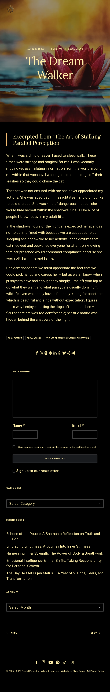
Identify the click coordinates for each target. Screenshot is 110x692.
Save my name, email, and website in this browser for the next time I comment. (57, 447)
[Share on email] (73, 353)
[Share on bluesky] (64, 353)
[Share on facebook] (37, 353)
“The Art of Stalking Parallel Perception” (57, 139)
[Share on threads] (46, 353)
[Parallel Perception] (10, 9)
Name (19, 425)
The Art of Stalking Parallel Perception (67, 338)
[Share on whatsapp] (59, 353)
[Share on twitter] (41, 353)
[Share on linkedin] (55, 353)
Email (78, 425)
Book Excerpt (15, 338)
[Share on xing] (69, 353)
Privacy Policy (97, 671)
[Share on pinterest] (50, 353)
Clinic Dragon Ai (81, 671)
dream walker (34, 338)
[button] (102, 9)
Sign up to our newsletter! (38, 471)
